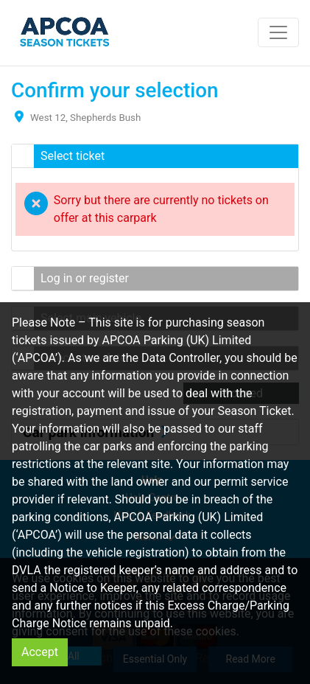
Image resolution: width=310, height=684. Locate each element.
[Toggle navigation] (278, 32)
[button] (155, 156)
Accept (39, 652)
